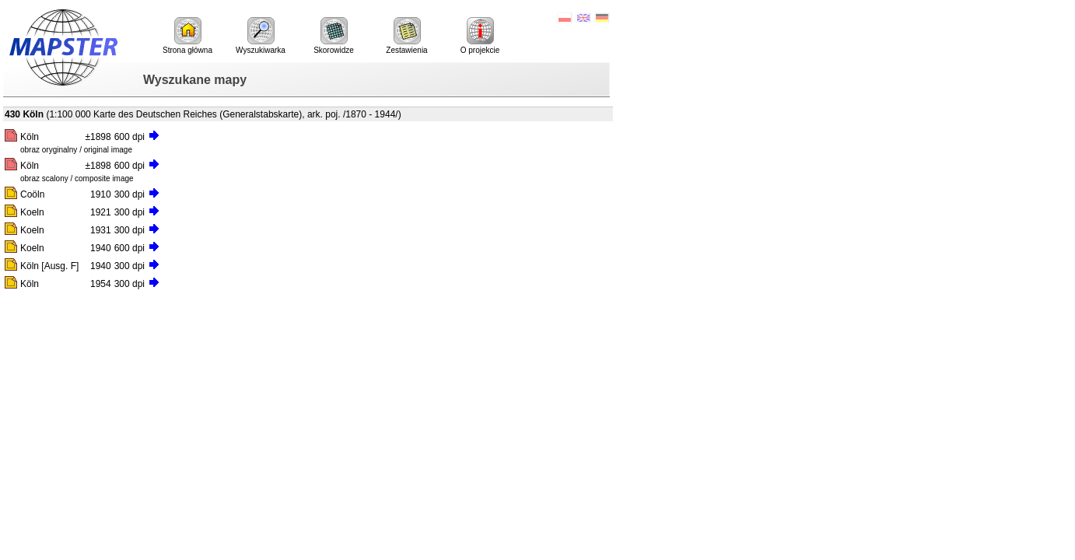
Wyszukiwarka (260, 35)
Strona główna (187, 35)
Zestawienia (406, 35)
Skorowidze (333, 35)
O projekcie (480, 35)
